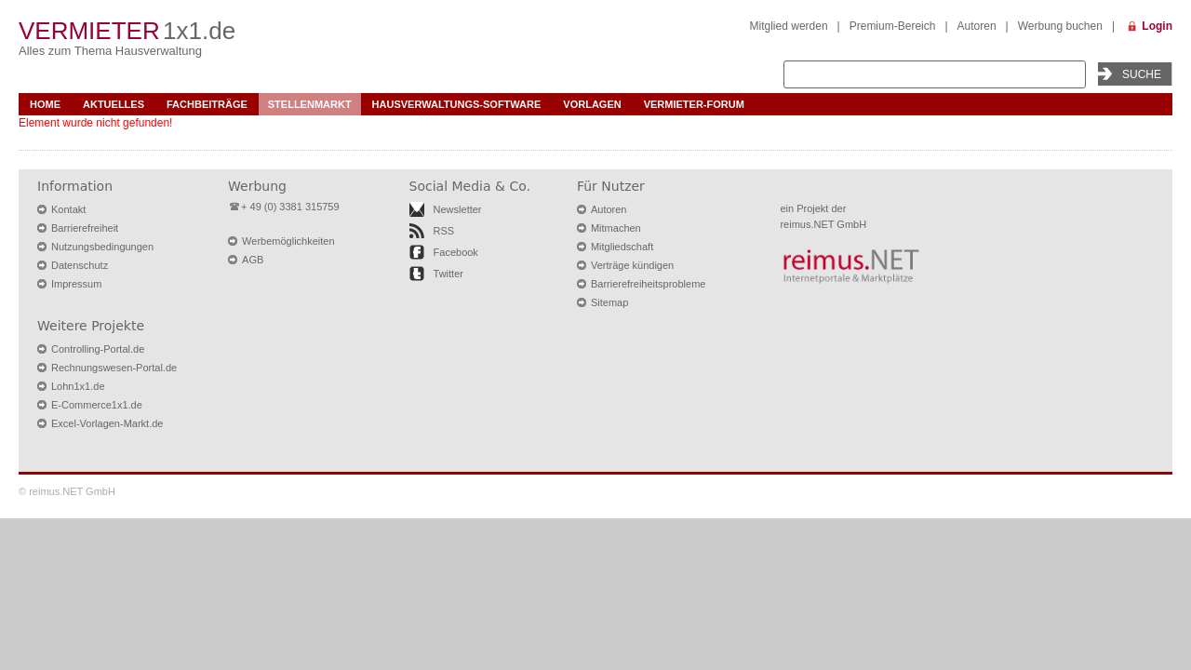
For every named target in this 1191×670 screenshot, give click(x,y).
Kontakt (68, 209)
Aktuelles (113, 104)
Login (1157, 26)
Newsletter (458, 209)
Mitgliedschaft (622, 246)
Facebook (456, 252)
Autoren (977, 26)
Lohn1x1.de (78, 386)
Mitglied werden (789, 26)
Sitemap (609, 302)
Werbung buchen (1060, 26)
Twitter (448, 273)
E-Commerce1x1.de (96, 404)
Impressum (76, 283)
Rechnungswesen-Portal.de (114, 367)
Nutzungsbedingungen (102, 246)
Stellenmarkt (310, 104)
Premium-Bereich (893, 26)
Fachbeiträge (207, 104)
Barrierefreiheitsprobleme (648, 283)
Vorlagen (592, 104)
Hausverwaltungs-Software (457, 104)
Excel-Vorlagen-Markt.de (107, 423)
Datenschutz (79, 265)
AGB (252, 259)
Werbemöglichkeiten (288, 241)
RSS (444, 230)
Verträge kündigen (632, 265)
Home (45, 104)
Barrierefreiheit (84, 228)
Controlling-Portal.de (97, 349)
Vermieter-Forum (694, 104)
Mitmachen (616, 228)
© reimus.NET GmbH (67, 491)
